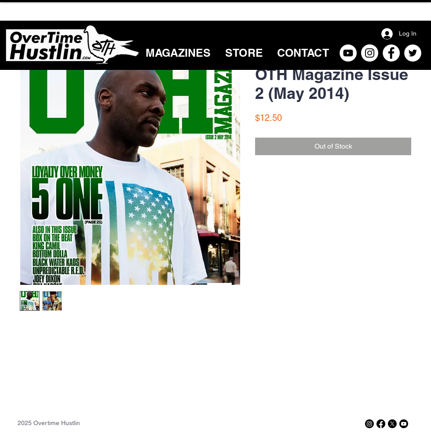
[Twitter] (412, 53)
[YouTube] (348, 53)
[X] (392, 423)
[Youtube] (403, 423)
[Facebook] (391, 53)
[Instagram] (369, 53)
